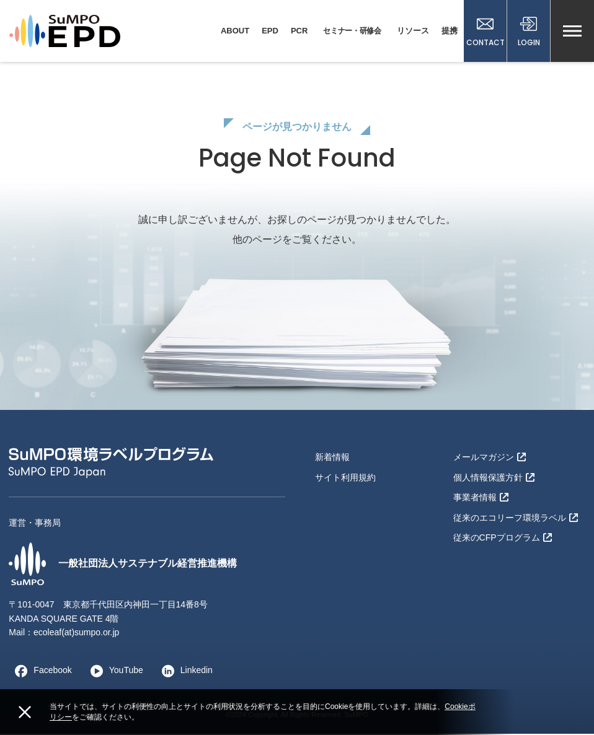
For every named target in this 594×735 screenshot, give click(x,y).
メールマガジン (489, 458)
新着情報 (332, 458)
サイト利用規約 (345, 478)
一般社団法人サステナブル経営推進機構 (123, 564)
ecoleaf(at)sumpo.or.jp (76, 633)
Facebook (40, 671)
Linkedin (184, 671)
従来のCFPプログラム (502, 539)
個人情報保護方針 (493, 478)
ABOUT (235, 30)
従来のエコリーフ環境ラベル (515, 518)
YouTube (113, 671)
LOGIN (529, 32)
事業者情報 (480, 498)
